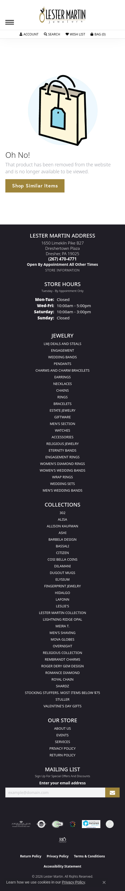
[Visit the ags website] (21, 824)
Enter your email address (62, 782)
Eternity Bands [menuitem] (63, 450)
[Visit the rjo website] (63, 840)
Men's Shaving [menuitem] (62, 632)
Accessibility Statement (62, 866)
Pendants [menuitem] (62, 363)
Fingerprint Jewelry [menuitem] (62, 586)
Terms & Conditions (89, 856)
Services (62, 741)
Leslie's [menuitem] (62, 606)
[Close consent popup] (104, 882)
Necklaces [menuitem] (62, 383)
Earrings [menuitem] (62, 377)
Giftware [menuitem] (62, 417)
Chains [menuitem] (62, 390)
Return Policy (62, 755)
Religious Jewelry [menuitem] (62, 443)
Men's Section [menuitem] (62, 423)
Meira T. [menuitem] (62, 626)
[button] (29, 34)
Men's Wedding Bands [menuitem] (62, 490)
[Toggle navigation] (9, 22)
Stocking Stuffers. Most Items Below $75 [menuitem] (62, 692)
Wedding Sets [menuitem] (62, 483)
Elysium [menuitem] (62, 579)
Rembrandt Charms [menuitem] (62, 659)
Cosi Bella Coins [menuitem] (63, 559)
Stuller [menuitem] (63, 699)
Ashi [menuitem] (62, 532)
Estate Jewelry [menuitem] (62, 410)
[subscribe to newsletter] (112, 792)
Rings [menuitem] (62, 397)
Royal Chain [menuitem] (62, 679)
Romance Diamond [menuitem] (62, 672)
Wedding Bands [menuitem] (62, 357)
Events (62, 735)
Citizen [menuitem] (62, 552)
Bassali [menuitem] (62, 546)
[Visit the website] (73, 824)
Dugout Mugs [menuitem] (62, 572)
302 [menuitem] (63, 512)
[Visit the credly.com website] (110, 824)
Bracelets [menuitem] (62, 403)
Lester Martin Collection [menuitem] (62, 612)
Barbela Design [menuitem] (62, 539)
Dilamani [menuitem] (62, 566)
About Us (62, 728)
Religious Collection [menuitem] (62, 652)
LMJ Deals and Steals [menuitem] (62, 343)
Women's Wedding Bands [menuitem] (62, 470)
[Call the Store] (62, 259)
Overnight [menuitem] (62, 646)
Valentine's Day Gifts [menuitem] (63, 706)
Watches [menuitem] (62, 430)
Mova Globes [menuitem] (62, 639)
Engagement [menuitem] (62, 350)
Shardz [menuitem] (62, 686)
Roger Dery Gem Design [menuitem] (62, 666)
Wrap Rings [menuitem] (62, 477)
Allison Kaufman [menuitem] (62, 526)
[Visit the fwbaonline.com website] (57, 824)
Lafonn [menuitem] (62, 599)
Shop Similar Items (35, 185)
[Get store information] (62, 270)
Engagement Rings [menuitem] (63, 457)
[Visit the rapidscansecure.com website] (91, 824)
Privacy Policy (63, 748)
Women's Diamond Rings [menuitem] (62, 463)
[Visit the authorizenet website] (41, 824)
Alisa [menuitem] (62, 519)
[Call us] (62, 264)
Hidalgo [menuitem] (62, 592)
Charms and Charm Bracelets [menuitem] (62, 370)
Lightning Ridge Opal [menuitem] (62, 619)
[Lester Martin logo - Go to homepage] (62, 15)
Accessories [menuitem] (62, 437)
